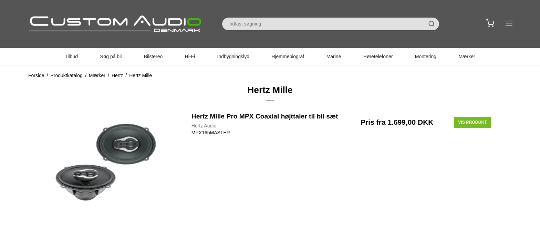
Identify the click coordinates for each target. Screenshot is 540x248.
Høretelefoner (378, 56)
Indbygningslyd (233, 56)
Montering (425, 56)
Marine (333, 56)
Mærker (466, 56)
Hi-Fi (190, 56)
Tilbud (71, 56)
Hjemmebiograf (287, 56)
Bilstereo (153, 56)
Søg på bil (111, 56)
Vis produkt (472, 122)
